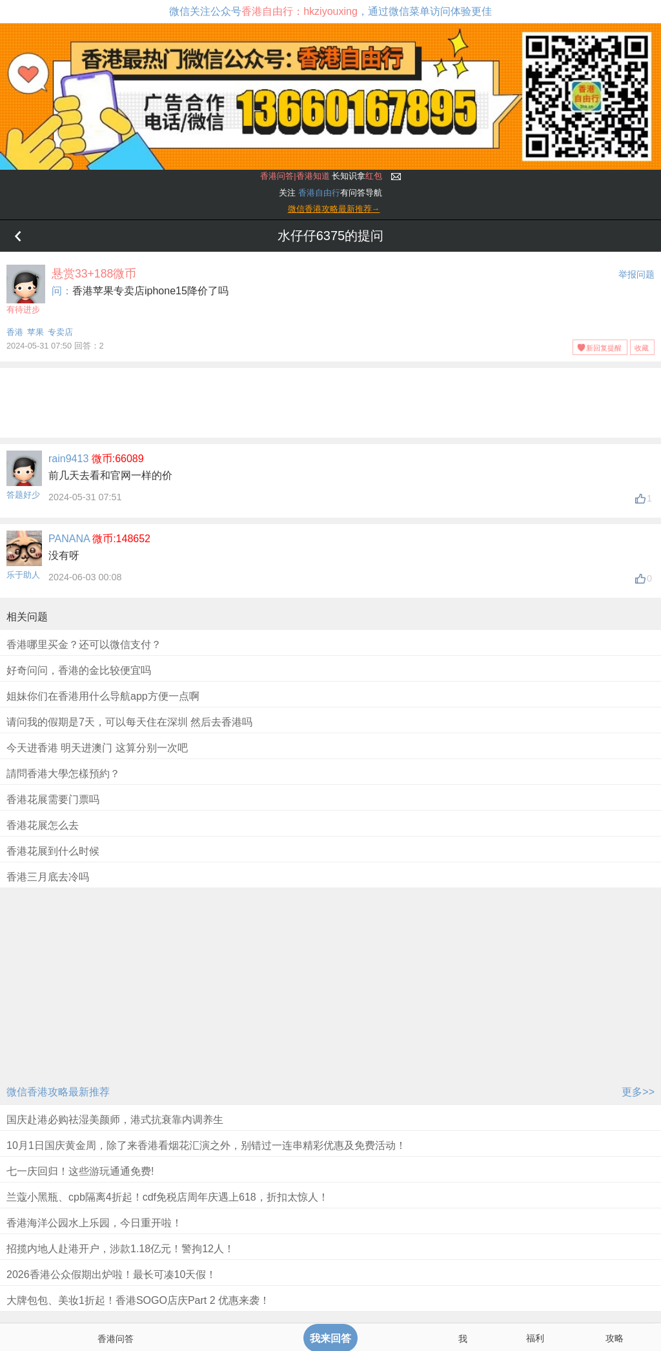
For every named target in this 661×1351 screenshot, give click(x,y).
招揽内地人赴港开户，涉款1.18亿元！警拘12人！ (120, 1248)
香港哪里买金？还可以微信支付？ (83, 644)
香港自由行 (319, 193)
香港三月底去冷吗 (47, 876)
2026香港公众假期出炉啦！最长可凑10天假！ (111, 1274)
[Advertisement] (330, 400)
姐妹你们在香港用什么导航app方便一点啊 (102, 696)
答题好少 (23, 495)
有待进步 (25, 289)
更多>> (638, 1091)
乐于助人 (23, 575)
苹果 (35, 332)
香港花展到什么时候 (52, 851)
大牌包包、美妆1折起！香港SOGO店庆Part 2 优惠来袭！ (138, 1300)
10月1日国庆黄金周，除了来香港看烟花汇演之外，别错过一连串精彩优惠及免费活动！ (206, 1145)
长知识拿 (321, 176)
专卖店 (60, 332)
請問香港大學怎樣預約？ (63, 773)
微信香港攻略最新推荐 (58, 1091)
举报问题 (636, 274)
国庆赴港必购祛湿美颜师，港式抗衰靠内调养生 (114, 1119)
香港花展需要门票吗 (52, 799)
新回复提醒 (604, 348)
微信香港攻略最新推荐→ (334, 209)
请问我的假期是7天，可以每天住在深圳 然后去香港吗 (129, 721)
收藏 (642, 348)
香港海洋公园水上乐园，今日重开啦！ (94, 1222)
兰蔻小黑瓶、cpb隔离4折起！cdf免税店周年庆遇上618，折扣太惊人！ (167, 1197)
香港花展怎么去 (42, 825)
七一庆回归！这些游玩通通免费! (80, 1171)
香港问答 (115, 1339)
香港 (14, 332)
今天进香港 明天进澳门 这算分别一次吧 (97, 747)
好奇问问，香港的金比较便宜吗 (78, 670)
